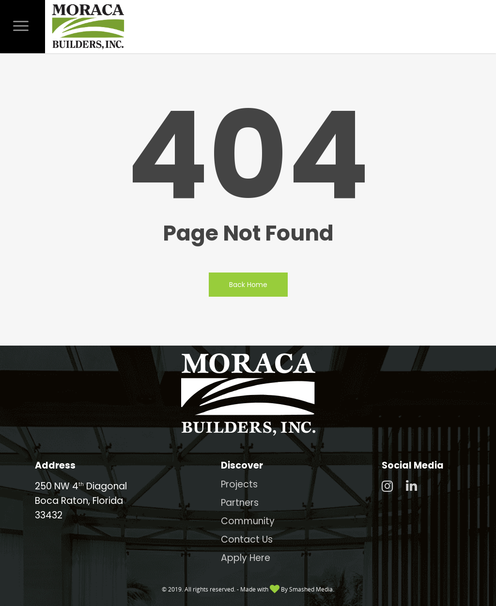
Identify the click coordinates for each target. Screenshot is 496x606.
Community (248, 521)
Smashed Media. (311, 589)
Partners (240, 502)
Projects (239, 484)
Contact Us (247, 539)
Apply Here (245, 557)
